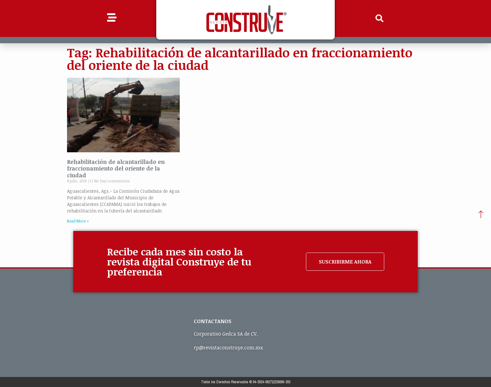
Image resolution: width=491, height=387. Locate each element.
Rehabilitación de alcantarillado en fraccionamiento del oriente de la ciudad (116, 168)
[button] (379, 18)
